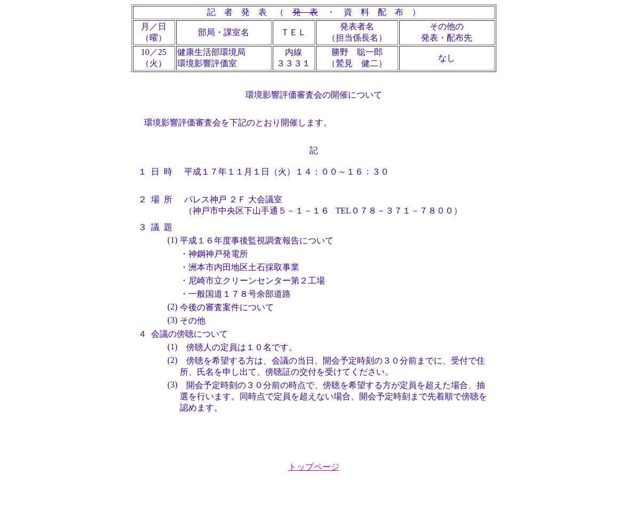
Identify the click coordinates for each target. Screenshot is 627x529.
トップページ (313, 466)
